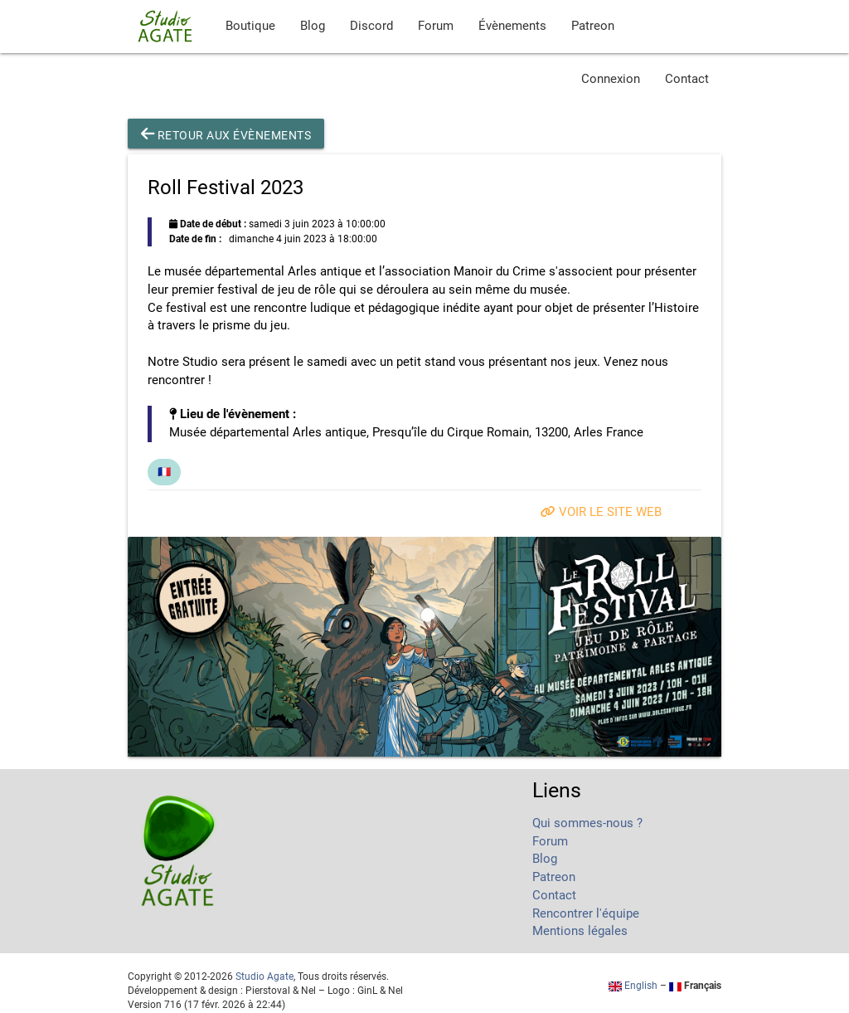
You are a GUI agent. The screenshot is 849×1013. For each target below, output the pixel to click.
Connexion (610, 79)
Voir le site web (601, 512)
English (633, 985)
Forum (436, 26)
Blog (312, 26)
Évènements (512, 26)
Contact (687, 79)
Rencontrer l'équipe (585, 914)
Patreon (592, 26)
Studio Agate (264, 976)
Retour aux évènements (226, 134)
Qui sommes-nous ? (587, 823)
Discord (371, 26)
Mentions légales (580, 931)
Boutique (250, 26)
